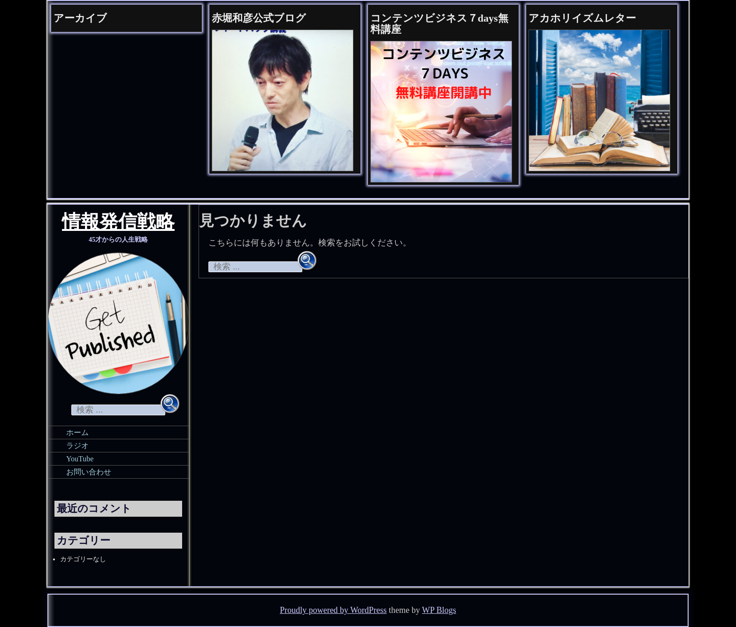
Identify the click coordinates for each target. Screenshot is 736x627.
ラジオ (77, 446)
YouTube (79, 459)
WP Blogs (439, 610)
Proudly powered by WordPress (333, 610)
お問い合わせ (88, 472)
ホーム (77, 432)
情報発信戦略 (118, 223)
